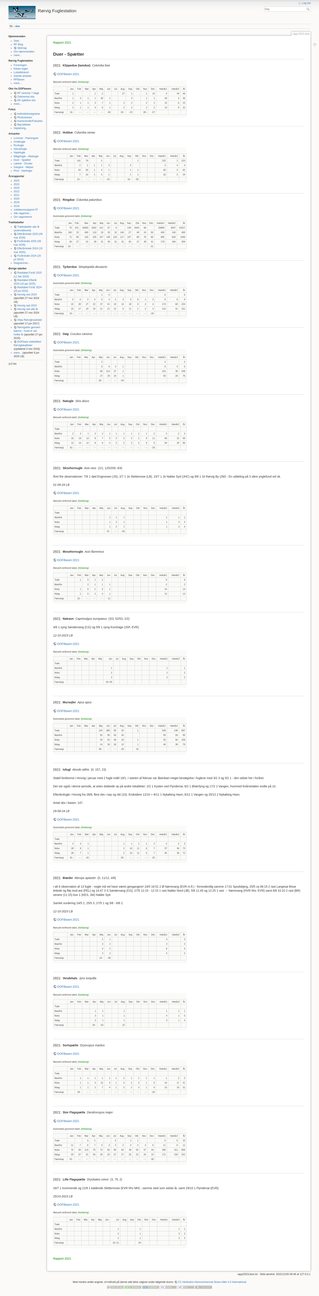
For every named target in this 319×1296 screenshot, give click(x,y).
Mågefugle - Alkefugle (26, 156)
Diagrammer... (22, 263)
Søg (309, 9)
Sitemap (22, 48)
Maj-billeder (24, 124)
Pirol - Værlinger (23, 170)
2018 (16, 206)
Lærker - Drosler (23, 163)
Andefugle (19, 141)
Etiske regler (21, 68)
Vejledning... (21, 128)
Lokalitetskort (21, 72)
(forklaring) (83, 82)
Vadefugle (19, 152)
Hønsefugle (20, 148)
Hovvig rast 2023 (27, 305)
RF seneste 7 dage (28, 93)
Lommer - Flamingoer (26, 138)
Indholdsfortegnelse (28, 113)
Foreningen (20, 65)
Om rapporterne (23, 216)
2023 (16, 187)
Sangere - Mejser (24, 167)
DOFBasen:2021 (68, 74)
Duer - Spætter (22, 159)
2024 (16, 184)
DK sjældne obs (26, 100)
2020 (16, 198)
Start (16, 40)
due (17, 26)
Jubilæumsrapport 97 (26, 209)
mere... (18, 55)
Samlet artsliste (23, 75)
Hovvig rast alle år (27, 309)
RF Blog (18, 44)
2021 (16, 195)
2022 (16, 191)
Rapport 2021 (62, 42)
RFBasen (19, 79)
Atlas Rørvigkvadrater (29, 319)
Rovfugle (19, 145)
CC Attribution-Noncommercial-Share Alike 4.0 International (212, 1282)
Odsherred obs (26, 96)
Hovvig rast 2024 (27, 294)
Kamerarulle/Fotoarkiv (30, 121)
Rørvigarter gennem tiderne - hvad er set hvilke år (27, 331)
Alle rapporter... (22, 213)
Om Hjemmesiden (24, 51)
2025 (16, 180)
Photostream (24, 117)
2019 (16, 202)
